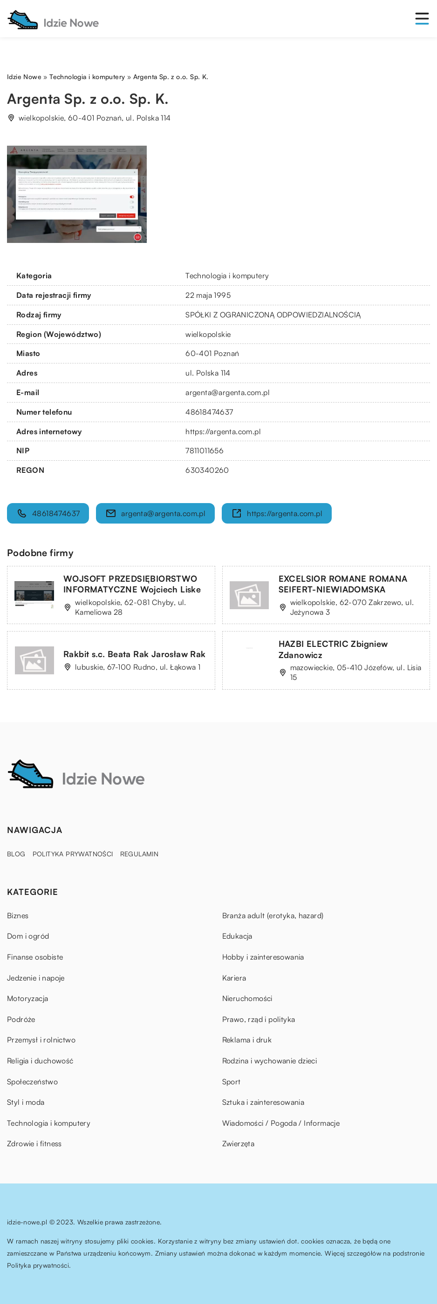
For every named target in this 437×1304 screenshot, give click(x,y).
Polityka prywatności (73, 854)
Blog (16, 854)
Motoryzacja (27, 998)
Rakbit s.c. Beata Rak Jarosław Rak (134, 654)
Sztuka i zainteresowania (263, 1102)
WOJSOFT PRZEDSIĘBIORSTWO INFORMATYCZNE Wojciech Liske (132, 583)
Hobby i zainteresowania (263, 956)
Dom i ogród (28, 936)
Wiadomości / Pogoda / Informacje (281, 1123)
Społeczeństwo (32, 1081)
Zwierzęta (238, 1143)
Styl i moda (25, 1102)
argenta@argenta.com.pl (227, 392)
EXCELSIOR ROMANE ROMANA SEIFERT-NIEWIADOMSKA (343, 583)
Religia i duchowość (40, 1060)
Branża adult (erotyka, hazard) (273, 915)
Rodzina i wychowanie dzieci (269, 1060)
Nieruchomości (247, 998)
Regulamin (139, 854)
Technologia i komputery (227, 275)
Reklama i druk (247, 1039)
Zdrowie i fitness (34, 1143)
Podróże (21, 1019)
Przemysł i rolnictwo (41, 1039)
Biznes (17, 915)
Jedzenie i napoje (36, 977)
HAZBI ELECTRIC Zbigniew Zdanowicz (333, 649)
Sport (231, 1081)
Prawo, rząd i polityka (258, 1019)
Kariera (234, 977)
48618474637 (209, 412)
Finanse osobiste (35, 956)
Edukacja (237, 936)
